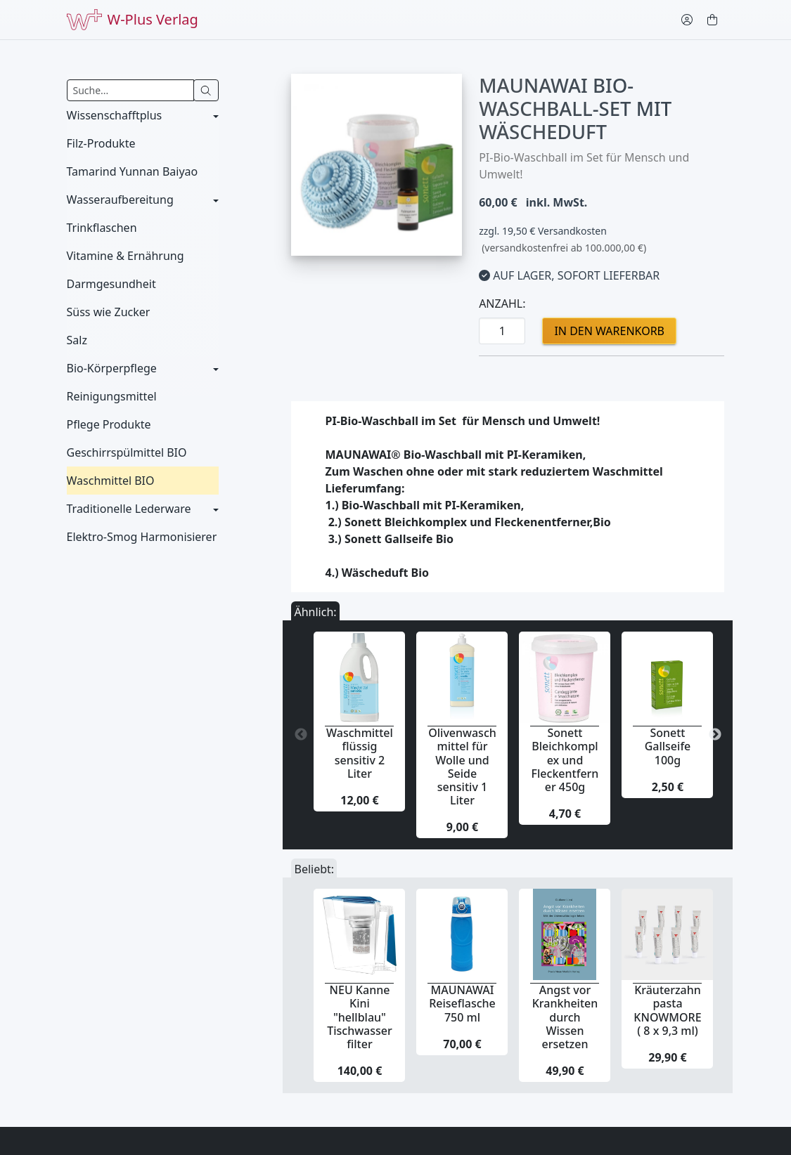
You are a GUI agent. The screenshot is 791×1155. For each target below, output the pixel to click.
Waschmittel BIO (111, 480)
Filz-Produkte (101, 143)
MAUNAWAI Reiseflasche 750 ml (462, 1003)
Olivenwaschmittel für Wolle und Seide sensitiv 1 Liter (462, 766)
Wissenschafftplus (114, 115)
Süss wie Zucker (108, 312)
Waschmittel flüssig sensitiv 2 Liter (359, 753)
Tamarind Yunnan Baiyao (132, 171)
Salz (77, 340)
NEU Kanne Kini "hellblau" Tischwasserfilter (359, 1017)
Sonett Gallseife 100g (668, 746)
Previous (301, 735)
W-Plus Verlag (132, 19)
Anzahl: (502, 303)
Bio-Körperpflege (112, 368)
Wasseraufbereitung (120, 199)
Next (715, 735)
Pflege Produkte (109, 424)
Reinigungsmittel (112, 396)
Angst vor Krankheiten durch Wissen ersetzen (565, 1017)
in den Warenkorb (609, 331)
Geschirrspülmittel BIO (127, 452)
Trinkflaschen (102, 227)
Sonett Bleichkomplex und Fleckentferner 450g (565, 760)
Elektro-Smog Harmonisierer (142, 536)
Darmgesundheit (111, 284)
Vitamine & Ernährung (125, 255)
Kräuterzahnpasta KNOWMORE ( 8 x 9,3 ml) (667, 1010)
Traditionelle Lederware (129, 508)
